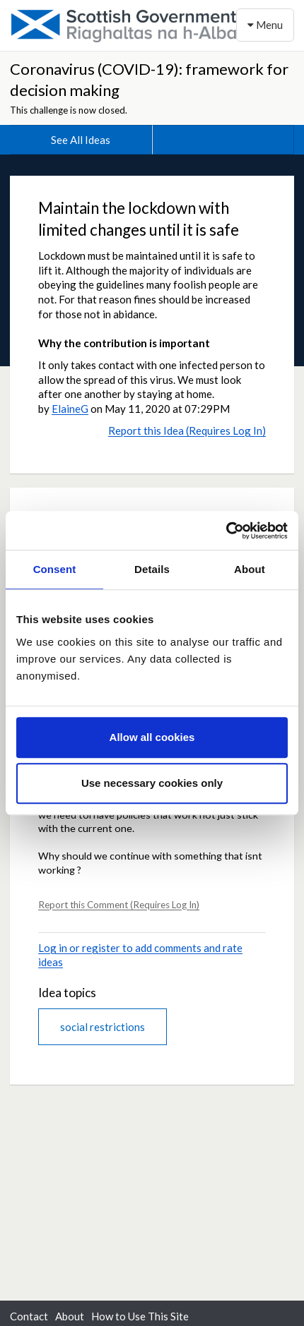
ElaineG (70, 408)
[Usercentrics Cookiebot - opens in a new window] (226, 531)
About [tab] (249, 569)
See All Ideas (80, 139)
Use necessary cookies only (152, 783)
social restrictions (102, 1026)
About (69, 1316)
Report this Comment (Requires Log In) (118, 904)
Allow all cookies (152, 737)
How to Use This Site (140, 1316)
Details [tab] (152, 569)
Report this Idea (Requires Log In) (187, 430)
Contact (29, 1316)
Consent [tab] (54, 569)
